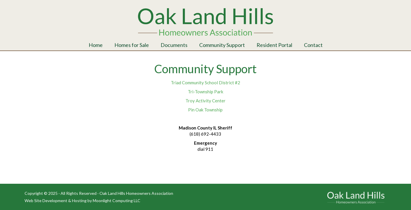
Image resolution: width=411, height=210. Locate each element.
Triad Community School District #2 (205, 82)
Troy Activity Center (205, 100)
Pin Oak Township (205, 109)
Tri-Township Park (205, 91)
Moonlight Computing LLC (116, 200)
